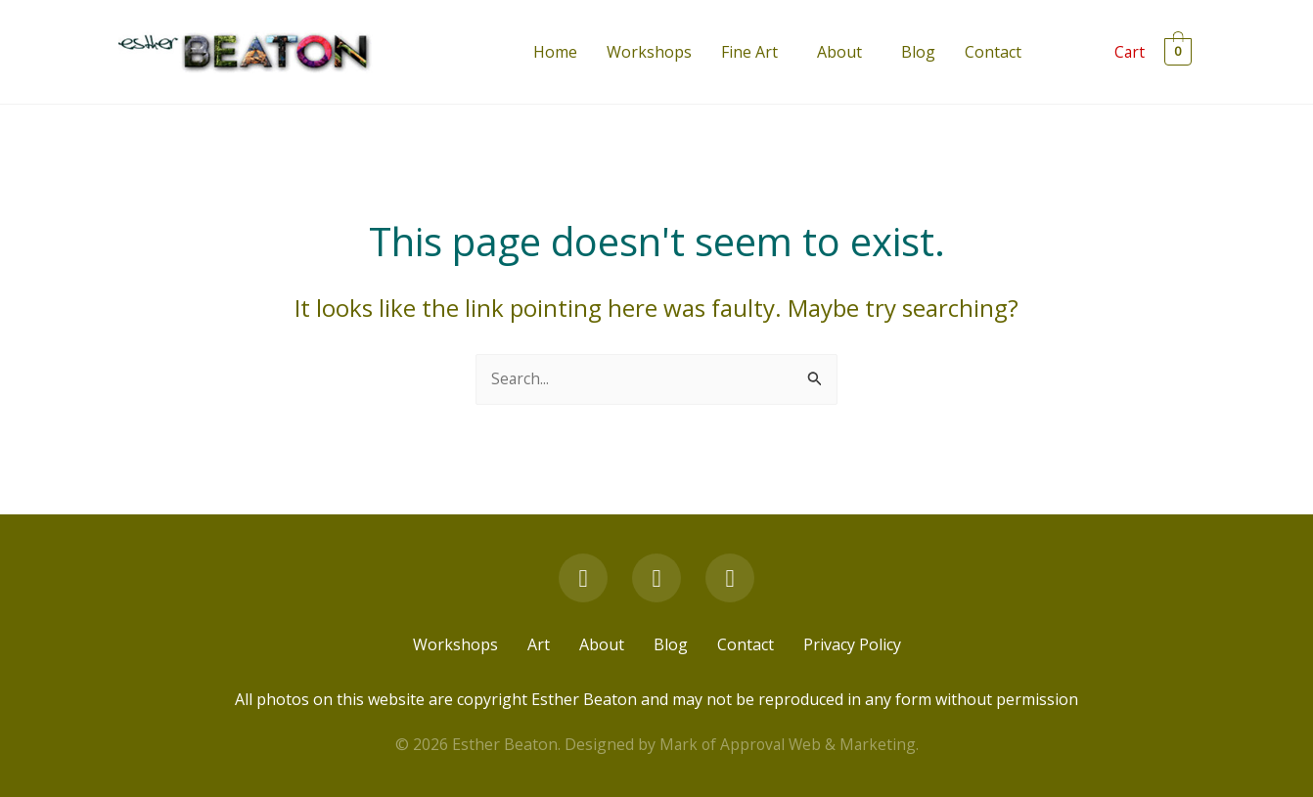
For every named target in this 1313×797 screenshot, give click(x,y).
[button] (754, 51)
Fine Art (749, 52)
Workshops (649, 52)
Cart (1130, 52)
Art (538, 645)
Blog (918, 52)
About (839, 52)
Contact (993, 52)
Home (555, 52)
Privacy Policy (852, 645)
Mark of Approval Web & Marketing (787, 745)
